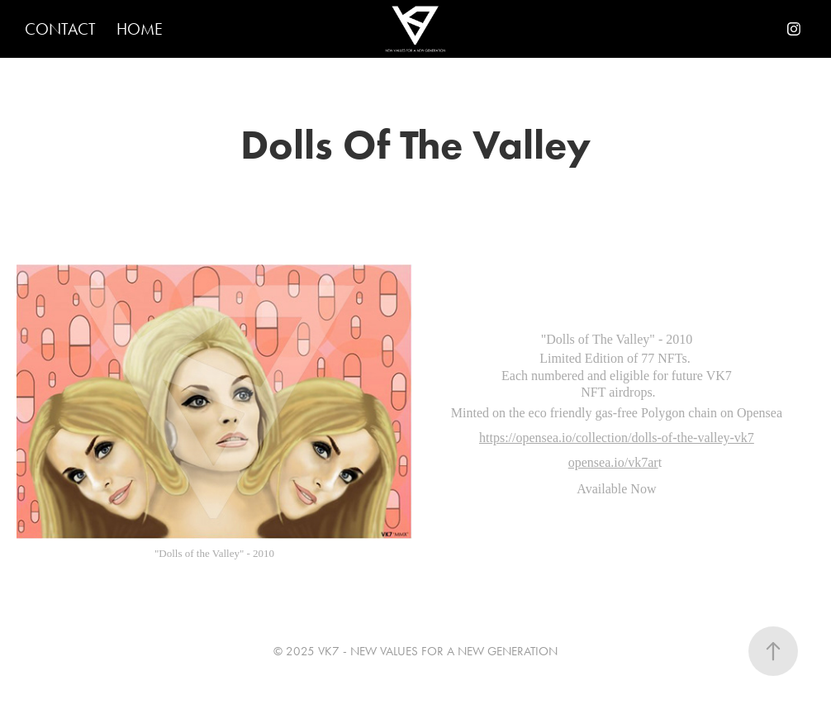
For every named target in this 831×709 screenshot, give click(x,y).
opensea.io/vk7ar (613, 462)
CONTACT (60, 29)
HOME (139, 29)
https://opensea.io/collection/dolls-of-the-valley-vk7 (616, 438)
